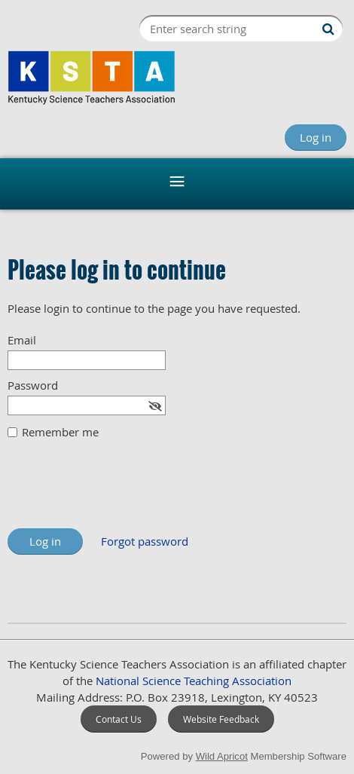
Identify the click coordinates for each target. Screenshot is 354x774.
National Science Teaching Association (193, 680)
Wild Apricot (222, 756)
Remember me (60, 431)
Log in (315, 137)
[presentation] (122, 491)
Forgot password (144, 541)
